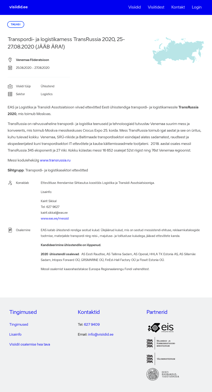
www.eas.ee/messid (55, 218)
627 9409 (92, 324)
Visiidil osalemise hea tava (29, 344)
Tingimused (18, 324)
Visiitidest (156, 7)
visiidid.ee (18, 7)
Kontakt (178, 7)
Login (197, 7)
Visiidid (134, 7)
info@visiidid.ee (100, 334)
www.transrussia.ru (55, 160)
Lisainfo (15, 334)
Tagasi (16, 24)
